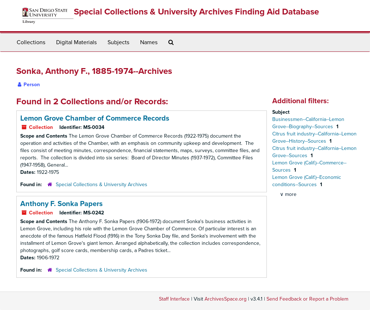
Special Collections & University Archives (101, 184)
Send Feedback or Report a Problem (307, 299)
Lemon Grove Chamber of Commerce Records (94, 118)
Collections (31, 42)
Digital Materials (76, 42)
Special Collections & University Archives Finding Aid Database (196, 12)
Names (148, 42)
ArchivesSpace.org (226, 299)
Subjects (118, 42)
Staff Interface (174, 299)
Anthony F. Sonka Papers (61, 204)
